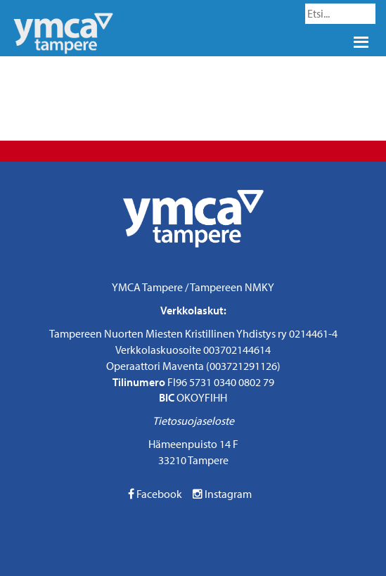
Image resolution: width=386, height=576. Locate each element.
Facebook (155, 494)
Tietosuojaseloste (193, 421)
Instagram (222, 494)
